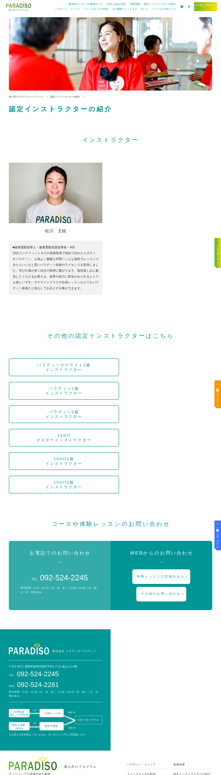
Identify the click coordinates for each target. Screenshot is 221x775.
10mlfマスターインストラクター (39, 397)
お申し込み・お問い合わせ (199, 6)
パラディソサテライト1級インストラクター (39, 369)
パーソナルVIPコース (151, 8)
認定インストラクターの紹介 (147, 3)
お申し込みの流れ (104, 3)
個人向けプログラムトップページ (26, 96)
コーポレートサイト (217, 254)
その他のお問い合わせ (162, 510)
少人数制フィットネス (112, 8)
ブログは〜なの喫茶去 (187, 720)
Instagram (180, 739)
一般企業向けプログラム (217, 536)
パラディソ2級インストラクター (181, 367)
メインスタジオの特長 (83, 8)
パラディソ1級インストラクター (110, 367)
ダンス (132, 8)
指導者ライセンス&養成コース (73, 3)
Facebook (180, 730)
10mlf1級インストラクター (110, 395)
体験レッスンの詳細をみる (162, 492)
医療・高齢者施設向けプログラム (217, 395)
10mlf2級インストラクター (181, 395)
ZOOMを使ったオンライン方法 (147, 749)
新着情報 (122, 3)
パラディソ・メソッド (55, 8)
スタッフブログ (183, 701)
